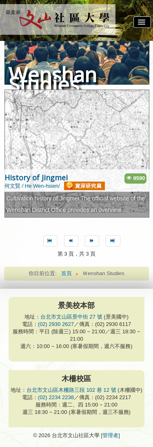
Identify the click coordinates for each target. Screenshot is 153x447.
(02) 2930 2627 (56, 324)
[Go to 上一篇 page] (71, 241)
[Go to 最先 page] (50, 241)
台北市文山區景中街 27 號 (71, 317)
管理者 (110, 435)
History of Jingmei (36, 177)
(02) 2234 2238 (56, 397)
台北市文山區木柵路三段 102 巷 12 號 (71, 390)
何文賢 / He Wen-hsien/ (54, 186)
